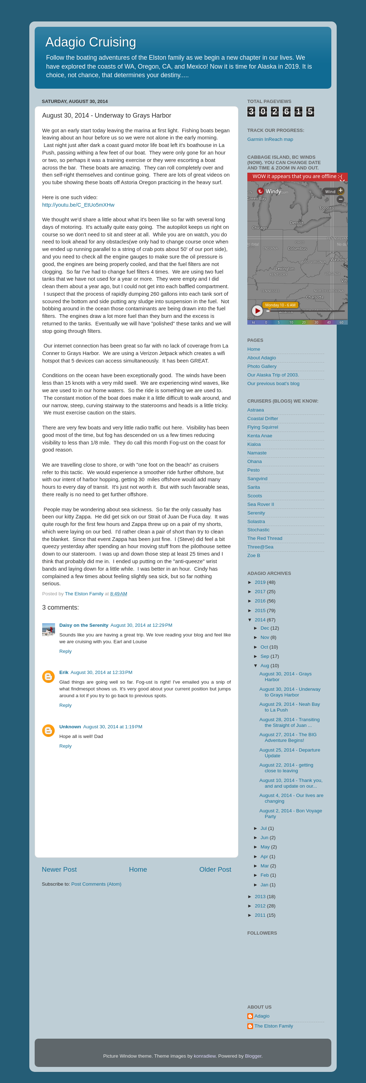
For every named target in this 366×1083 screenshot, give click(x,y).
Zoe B (253, 555)
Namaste (257, 453)
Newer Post (59, 869)
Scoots (254, 495)
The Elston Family (273, 1026)
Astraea (255, 410)
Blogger (253, 1056)
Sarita (253, 487)
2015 (261, 610)
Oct (265, 647)
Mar (265, 865)
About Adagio (261, 357)
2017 (261, 591)
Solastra (256, 521)
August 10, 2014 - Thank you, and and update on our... (291, 783)
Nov (266, 637)
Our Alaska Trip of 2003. (273, 375)
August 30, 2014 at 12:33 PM (102, 672)
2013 (261, 896)
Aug (266, 665)
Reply (65, 651)
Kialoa (254, 444)
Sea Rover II (260, 504)
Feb (265, 875)
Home (138, 869)
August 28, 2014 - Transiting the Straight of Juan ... (289, 722)
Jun (265, 837)
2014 (261, 619)
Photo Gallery (262, 366)
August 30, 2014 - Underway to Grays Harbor (290, 692)
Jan (265, 884)
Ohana (254, 461)
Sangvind (257, 478)
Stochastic (258, 529)
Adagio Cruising (90, 42)
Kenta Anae (259, 435)
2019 (261, 582)
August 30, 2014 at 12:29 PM (141, 625)
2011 (261, 915)
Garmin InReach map (270, 139)
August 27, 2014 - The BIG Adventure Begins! (288, 737)
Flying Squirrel (262, 427)
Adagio (261, 1016)
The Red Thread (264, 538)
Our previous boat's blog (273, 383)
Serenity (256, 513)
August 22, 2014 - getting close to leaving (286, 767)
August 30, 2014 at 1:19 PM (113, 726)
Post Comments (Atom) (96, 884)
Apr (265, 856)
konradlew (205, 1056)
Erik (64, 672)
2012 (261, 906)
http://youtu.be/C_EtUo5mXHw (78, 205)
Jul (264, 828)
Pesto (253, 470)
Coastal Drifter (262, 418)
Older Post (215, 869)
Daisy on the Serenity (83, 625)
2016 (261, 601)
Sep (266, 656)
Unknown (70, 726)
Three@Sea (260, 547)
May (266, 847)
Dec (266, 628)
